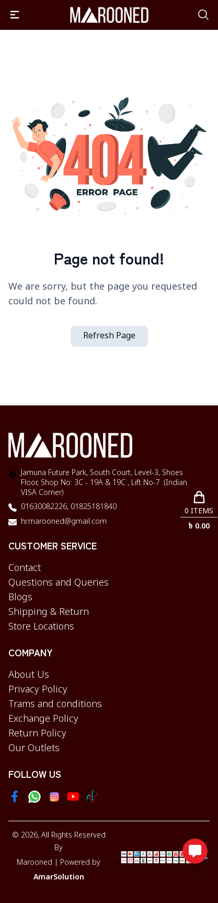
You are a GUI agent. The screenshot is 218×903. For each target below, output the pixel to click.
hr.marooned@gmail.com (64, 522)
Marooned (34, 863)
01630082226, (44, 507)
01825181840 (92, 507)
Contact (24, 568)
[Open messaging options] (195, 851)
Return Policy (37, 734)
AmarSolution (58, 878)
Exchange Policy (43, 719)
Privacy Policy (37, 690)
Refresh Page (109, 336)
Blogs (20, 597)
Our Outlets (34, 748)
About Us (28, 675)
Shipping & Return (48, 612)
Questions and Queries (58, 583)
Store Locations (41, 627)
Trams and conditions (55, 704)
